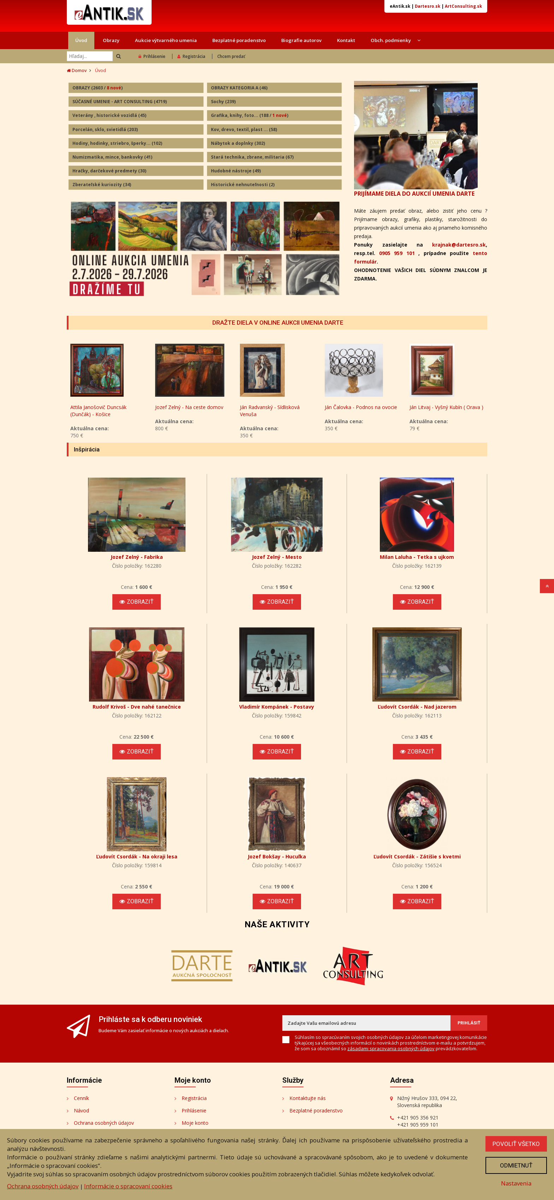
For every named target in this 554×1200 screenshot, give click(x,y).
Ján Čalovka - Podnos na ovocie (361, 407)
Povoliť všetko (516, 1143)
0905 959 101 (397, 253)
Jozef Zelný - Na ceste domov (189, 407)
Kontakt (346, 40)
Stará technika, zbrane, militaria (252, 157)
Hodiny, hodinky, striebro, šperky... (117, 143)
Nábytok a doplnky (238, 143)
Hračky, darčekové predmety (109, 171)
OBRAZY (97, 88)
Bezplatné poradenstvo (239, 40)
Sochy (223, 102)
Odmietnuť (516, 1165)
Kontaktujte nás (307, 1098)
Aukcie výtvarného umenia (166, 40)
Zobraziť (136, 601)
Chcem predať (231, 56)
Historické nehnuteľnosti (243, 185)
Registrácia (191, 56)
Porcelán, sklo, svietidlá (105, 129)
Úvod (81, 40)
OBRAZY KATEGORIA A (239, 88)
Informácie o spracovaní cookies (128, 1186)
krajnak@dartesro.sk (459, 244)
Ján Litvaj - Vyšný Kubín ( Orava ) (446, 407)
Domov (77, 70)
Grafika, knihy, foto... (249, 115)
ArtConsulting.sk (463, 6)
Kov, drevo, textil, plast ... (244, 129)
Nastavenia (516, 1183)
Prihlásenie (151, 56)
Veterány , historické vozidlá (109, 115)
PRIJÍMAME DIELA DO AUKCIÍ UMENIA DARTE (414, 193)
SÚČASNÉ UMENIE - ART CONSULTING (119, 102)
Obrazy (111, 40)
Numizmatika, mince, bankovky (112, 157)
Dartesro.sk (427, 6)
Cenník (81, 1098)
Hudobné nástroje (236, 171)
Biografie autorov (301, 40)
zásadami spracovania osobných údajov (391, 1048)
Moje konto (195, 1122)
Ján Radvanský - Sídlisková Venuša (270, 411)
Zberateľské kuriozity (101, 185)
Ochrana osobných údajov (104, 1122)
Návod (81, 1110)
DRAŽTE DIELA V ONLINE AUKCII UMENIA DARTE (277, 322)
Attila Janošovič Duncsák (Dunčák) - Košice (98, 411)
